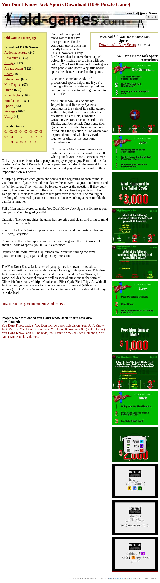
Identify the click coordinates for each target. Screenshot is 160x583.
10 (11, 137)
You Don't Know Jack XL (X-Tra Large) (78, 329)
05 (26, 131)
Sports (8, 106)
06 (31, 131)
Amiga (9, 63)
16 (40, 137)
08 (41, 131)
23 (36, 142)
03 (16, 131)
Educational (12, 79)
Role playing (12, 95)
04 (21, 131)
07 (36, 131)
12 (20, 137)
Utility (8, 116)
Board (8, 74)
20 (21, 142)
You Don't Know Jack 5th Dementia (73, 333)
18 (11, 142)
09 (6, 137)
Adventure (11, 58)
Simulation (11, 100)
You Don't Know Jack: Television (57, 325)
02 (11, 131)
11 (16, 137)
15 (36, 137)
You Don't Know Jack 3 (17, 325)
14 (30, 137)
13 (26, 137)
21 (26, 142)
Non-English (12, 84)
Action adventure (16, 52)
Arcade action (13, 68)
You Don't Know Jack (34, 329)
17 (6, 142)
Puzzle (8, 90)
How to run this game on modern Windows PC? (34, 303)
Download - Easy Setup (117, 45)
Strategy (9, 111)
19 (16, 142)
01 (6, 131)
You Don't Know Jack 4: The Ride (25, 333)
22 (31, 142)
